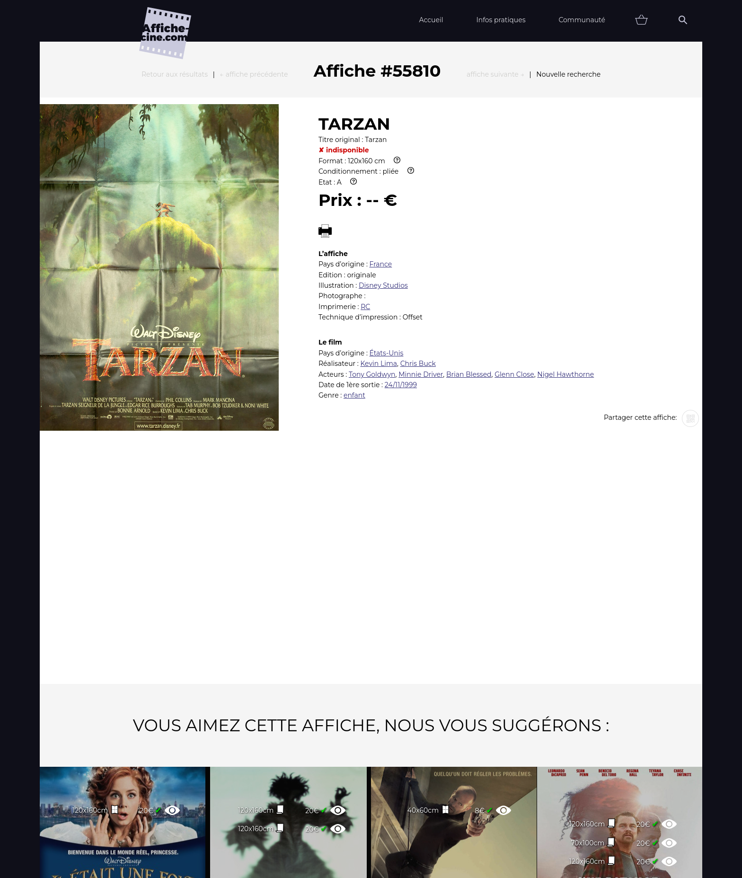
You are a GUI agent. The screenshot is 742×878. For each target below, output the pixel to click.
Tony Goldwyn (372, 270)
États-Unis (387, 249)
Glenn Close (514, 270)
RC (365, 202)
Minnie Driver (420, 270)
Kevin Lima (378, 259)
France (381, 160)
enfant (354, 291)
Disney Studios (383, 181)
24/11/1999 (401, 280)
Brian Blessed (469, 270)
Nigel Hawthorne (565, 270)
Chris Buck (418, 259)
